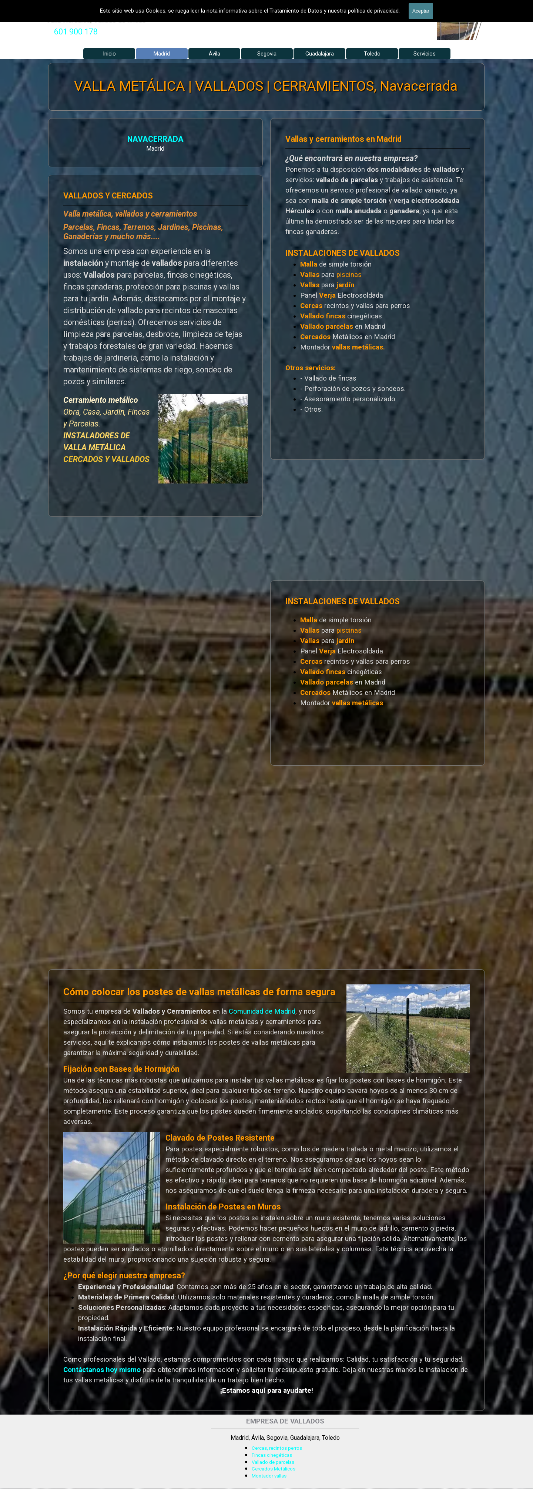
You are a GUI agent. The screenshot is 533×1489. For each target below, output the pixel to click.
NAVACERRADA (83, 140)
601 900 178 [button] (76, 31)
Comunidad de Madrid (262, 1011)
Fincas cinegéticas (272, 1455)
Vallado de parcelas (273, 1462)
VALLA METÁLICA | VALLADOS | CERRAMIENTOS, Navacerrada (266, 86)
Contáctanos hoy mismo (102, 1370)
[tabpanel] (76, 32)
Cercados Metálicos (273, 1469)
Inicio (109, 53)
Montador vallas (269, 1476)
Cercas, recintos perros (277, 1448)
